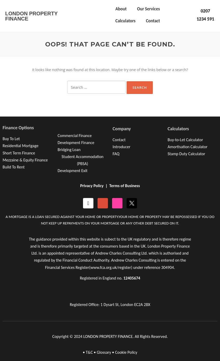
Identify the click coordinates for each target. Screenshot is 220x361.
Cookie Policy (126, 352)
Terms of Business (124, 185)
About (121, 9)
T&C (89, 352)
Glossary (104, 352)
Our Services (148, 9)
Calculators (125, 21)
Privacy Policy (92, 185)
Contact (153, 21)
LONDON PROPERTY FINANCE (31, 16)
